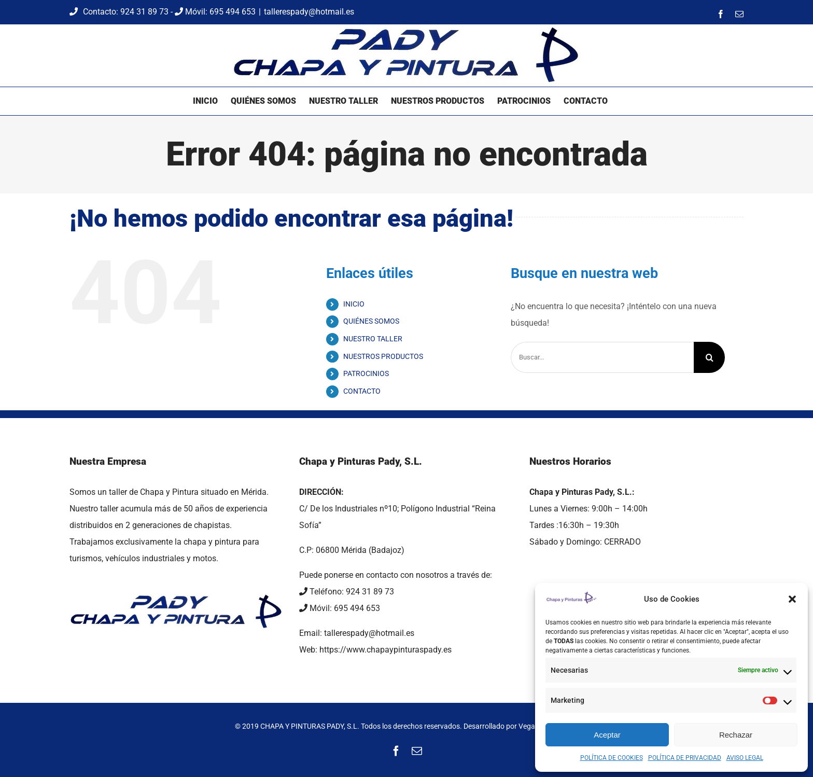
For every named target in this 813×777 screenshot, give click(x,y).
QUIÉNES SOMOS (371, 321)
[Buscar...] (602, 357)
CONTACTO (362, 391)
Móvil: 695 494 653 (215, 12)
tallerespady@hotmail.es (309, 12)
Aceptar (607, 734)
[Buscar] (709, 357)
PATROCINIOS (366, 373)
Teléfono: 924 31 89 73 (346, 591)
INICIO (354, 304)
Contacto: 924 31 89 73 (120, 12)
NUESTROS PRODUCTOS (383, 356)
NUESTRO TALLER (372, 339)
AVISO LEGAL (744, 757)
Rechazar (735, 734)
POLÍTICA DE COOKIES (611, 757)
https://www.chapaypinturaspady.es (385, 650)
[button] (792, 599)
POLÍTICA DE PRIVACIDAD (684, 757)
